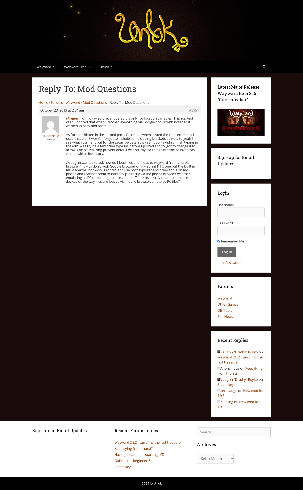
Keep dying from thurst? (134, 448)
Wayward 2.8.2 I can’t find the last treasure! (148, 442)
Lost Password (229, 262)
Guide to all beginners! (132, 460)
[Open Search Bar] (264, 67)
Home (43, 102)
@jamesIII (73, 118)
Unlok (109, 67)
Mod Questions (95, 102)
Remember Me (230, 241)
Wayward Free (79, 67)
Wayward (48, 67)
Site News (225, 316)
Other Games (227, 304)
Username (225, 205)
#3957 (194, 110)
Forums (57, 102)
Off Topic (224, 310)
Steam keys (226, 384)
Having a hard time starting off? (140, 454)
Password (225, 223)
